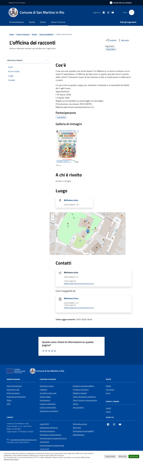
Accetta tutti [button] (134, 456)
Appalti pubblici (45, 396)
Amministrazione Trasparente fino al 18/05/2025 (53, 440)
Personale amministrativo (16, 396)
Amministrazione (16, 22)
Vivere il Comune (58, 22)
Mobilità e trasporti (80, 393)
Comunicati (110, 389)
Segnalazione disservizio (49, 427)
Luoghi (108, 408)
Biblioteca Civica (71, 298)
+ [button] (52, 215)
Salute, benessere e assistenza (84, 396)
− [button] (52, 218)
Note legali (77, 427)
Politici (9, 400)
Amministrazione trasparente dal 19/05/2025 (52, 447)
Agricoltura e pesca (47, 386)
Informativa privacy (80, 424)
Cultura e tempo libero (48, 407)
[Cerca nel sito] (131, 12)
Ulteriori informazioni (11, 459)
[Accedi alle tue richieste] (120, 2)
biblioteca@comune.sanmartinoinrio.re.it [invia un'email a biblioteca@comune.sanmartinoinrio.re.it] (79, 283)
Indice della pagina (27, 60)
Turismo (75, 403)
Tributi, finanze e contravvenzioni (85, 400)
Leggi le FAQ (44, 424)
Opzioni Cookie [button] (110, 456)
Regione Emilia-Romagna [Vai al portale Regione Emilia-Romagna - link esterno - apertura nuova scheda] (17, 2)
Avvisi (108, 393)
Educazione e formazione (49, 411)
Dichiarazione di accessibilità (83, 431)
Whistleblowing (78, 434)
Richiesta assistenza (47, 431)
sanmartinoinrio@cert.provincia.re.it (24, 439)
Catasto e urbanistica (47, 403)
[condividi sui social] (111, 40)
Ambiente (43, 389)
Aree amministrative (14, 386)
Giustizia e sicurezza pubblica (83, 386)
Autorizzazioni (45, 400)
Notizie (108, 386)
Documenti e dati (13, 389)
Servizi (43, 22)
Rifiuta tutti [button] (122, 456)
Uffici (8, 403)
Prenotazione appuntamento (50, 434)
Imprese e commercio (81, 389)
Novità (32, 22)
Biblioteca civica (71, 200)
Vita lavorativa (78, 407)
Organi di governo (13, 393)
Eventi (108, 411)
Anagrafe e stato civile (48, 393)
